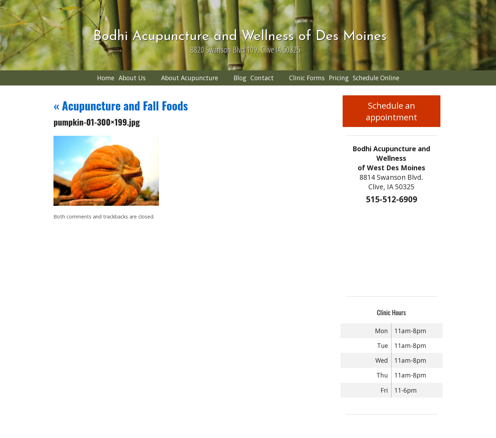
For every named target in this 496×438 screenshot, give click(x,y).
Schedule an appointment (391, 111)
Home (105, 78)
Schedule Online (376, 78)
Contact (262, 78)
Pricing (339, 78)
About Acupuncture (189, 78)
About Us (132, 78)
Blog (240, 78)
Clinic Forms (307, 78)
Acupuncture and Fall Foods (120, 105)
